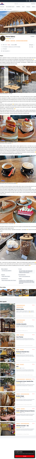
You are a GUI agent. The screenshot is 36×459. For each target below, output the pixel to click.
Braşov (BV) (18, 423)
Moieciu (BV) (13, 40)
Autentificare (33, 3)
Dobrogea (28, 6)
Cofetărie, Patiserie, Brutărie (21, 40)
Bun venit (3, 6)
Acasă (2, 9)
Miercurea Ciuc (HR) (28, 379)
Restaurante (22, 349)
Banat (23, 6)
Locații (5, 9)
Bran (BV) (7, 40)
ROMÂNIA (18, 6)
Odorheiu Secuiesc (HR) (20, 307)
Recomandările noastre (10, 6)
